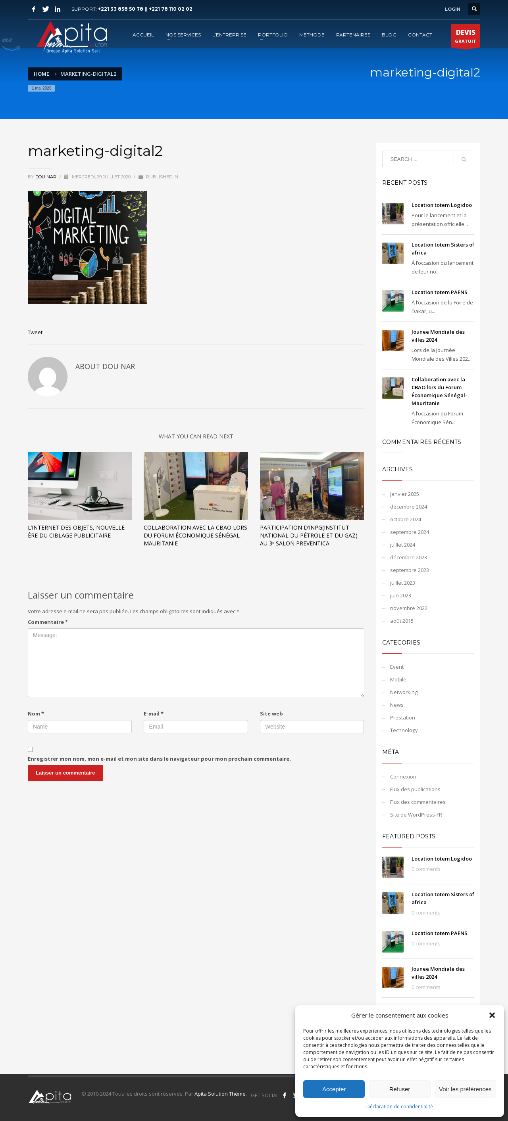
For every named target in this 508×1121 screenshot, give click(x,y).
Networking (404, 692)
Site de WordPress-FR (416, 814)
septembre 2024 (409, 532)
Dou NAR (46, 177)
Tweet (35, 332)
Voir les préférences (465, 1089)
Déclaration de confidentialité (399, 1106)
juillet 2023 (402, 582)
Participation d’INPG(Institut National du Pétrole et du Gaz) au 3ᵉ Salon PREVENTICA (309, 535)
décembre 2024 (408, 506)
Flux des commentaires (418, 801)
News (397, 704)
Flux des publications (415, 789)
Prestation (402, 717)
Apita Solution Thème (220, 1093)
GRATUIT (465, 38)
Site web (271, 713)
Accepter (334, 1089)
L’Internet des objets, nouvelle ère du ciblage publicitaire (76, 531)
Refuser (399, 1089)
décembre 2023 (408, 557)
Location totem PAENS (440, 292)
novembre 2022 (408, 608)
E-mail (154, 713)
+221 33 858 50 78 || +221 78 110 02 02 (145, 9)
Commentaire (48, 622)
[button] (492, 1015)
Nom (36, 713)
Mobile (398, 679)
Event (397, 666)
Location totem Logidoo (442, 205)
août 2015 (402, 620)
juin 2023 (400, 595)
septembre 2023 (409, 570)
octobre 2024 (405, 519)
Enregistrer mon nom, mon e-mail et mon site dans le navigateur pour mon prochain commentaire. (159, 758)
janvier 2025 (404, 493)
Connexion (403, 776)
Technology (404, 730)
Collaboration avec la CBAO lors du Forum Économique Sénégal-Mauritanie (195, 535)
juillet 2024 (402, 544)
